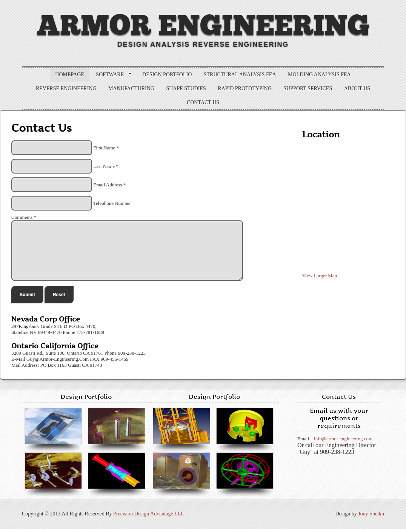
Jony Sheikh (371, 514)
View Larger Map (319, 275)
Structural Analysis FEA (240, 74)
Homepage (69, 74)
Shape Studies (186, 88)
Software (111, 75)
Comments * (23, 217)
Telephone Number (112, 203)
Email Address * (109, 185)
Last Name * (105, 166)
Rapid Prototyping (244, 88)
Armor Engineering (203, 26)
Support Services (307, 88)
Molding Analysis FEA (319, 74)
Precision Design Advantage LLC (149, 514)
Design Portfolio (167, 74)
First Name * (106, 148)
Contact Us (203, 102)
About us (357, 88)
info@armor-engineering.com (343, 438)
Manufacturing (131, 88)
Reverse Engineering (66, 88)
